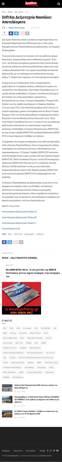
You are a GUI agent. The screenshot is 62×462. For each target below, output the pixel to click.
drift (9, 234)
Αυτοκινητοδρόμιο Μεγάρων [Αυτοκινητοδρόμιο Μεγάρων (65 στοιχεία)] (13, 353)
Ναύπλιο (40, 234)
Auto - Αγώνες (19, 12)
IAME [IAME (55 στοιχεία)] (5, 333)
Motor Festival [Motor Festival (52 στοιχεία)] (35, 333)
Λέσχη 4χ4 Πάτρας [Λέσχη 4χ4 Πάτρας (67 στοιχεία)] (17, 362)
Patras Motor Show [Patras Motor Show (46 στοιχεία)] (10, 338)
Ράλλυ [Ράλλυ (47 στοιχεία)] (51, 367)
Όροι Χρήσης (31, 451)
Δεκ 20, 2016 (35, 28)
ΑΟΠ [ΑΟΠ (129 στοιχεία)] (36, 343)
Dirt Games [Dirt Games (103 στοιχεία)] (27, 328)
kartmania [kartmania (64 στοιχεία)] (23, 333)
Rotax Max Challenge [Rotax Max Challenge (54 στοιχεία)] (34, 338)
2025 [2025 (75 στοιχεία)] (18, 328)
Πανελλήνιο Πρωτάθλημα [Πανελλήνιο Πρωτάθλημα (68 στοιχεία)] (12, 367)
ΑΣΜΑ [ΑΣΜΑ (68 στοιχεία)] (43, 343)
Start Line (18, 234)
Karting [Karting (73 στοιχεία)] (13, 333)
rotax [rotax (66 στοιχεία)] (22, 338)
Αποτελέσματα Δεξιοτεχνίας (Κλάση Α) (19, 211)
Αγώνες (10, 12)
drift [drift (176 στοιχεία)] (36, 328)
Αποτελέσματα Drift (11, 228)
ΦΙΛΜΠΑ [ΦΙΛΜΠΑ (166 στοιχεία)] (6, 377)
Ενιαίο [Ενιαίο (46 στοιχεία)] (5, 362)
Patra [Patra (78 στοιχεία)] (46, 333)
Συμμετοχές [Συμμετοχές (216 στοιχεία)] (49, 372)
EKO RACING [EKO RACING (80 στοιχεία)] (45, 328)
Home (4, 12)
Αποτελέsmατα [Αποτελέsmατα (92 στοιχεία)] (35, 348)
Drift (27, 12)
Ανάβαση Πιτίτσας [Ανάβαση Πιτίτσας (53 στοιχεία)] (10, 348)
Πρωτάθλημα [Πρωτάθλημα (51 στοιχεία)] (29, 367)
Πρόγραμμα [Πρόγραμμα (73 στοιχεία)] (42, 367)
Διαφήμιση (6, 451)
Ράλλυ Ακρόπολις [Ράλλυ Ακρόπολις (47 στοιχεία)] (9, 372)
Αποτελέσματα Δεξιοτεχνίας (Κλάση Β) (19, 217)
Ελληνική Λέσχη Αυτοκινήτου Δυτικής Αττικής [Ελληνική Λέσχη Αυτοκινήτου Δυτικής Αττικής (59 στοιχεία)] (36, 358)
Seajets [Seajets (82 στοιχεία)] (48, 338)
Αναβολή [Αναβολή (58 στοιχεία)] (23, 348)
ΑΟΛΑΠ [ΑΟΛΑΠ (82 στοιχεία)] (28, 343)
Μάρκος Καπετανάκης (17, 28)
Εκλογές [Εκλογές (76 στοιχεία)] (13, 358)
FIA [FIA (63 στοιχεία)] (55, 328)
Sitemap (42, 451)
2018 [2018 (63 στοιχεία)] (11, 328)
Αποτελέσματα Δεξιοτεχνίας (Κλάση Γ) (19, 223)
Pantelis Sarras (45, 456)
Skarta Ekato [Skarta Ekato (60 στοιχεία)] (7, 343)
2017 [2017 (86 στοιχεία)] (4, 328)
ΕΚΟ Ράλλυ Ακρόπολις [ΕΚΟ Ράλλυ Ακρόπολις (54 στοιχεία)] (35, 353)
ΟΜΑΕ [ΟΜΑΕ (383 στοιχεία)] (39, 362)
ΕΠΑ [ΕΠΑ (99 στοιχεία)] (4, 358)
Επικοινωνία (18, 451)
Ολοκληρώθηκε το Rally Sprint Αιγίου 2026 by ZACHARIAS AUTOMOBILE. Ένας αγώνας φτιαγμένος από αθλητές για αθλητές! (36, 399)
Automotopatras (13, 456)
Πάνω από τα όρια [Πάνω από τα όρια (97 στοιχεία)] (51, 362)
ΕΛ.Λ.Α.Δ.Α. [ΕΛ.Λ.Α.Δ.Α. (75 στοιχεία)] (50, 353)
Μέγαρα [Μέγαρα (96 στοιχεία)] (30, 362)
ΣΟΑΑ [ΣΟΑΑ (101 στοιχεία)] (21, 372)
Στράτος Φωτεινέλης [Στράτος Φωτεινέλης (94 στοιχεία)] (34, 372)
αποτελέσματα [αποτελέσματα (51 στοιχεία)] (18, 377)
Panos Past (14, 206)
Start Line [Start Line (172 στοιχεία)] (19, 343)
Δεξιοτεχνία (29, 234)
